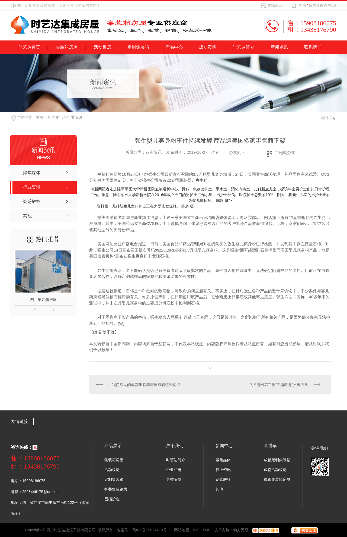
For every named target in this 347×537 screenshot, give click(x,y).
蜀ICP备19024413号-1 (151, 530)
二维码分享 (285, 152)
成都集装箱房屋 (277, 480)
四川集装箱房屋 (43, 299)
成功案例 (207, 47)
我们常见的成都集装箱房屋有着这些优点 (146, 384)
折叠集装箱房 (115, 489)
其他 (219, 489)
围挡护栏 (112, 499)
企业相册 (173, 470)
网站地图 (181, 530)
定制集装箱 (138, 47)
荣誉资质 (173, 480)
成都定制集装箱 (277, 460)
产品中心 (174, 47)
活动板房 (102, 47)
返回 (327, 117)
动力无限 (240, 530)
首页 (39, 117)
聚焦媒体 (223, 460)
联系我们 (313, 47)
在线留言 (274, 5)
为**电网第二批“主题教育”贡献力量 (279, 384)
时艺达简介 (243, 47)
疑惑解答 (223, 480)
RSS (195, 530)
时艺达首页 (29, 47)
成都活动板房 (275, 470)
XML (206, 530)
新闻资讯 (279, 47)
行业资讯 (74, 117)
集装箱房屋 (67, 47)
